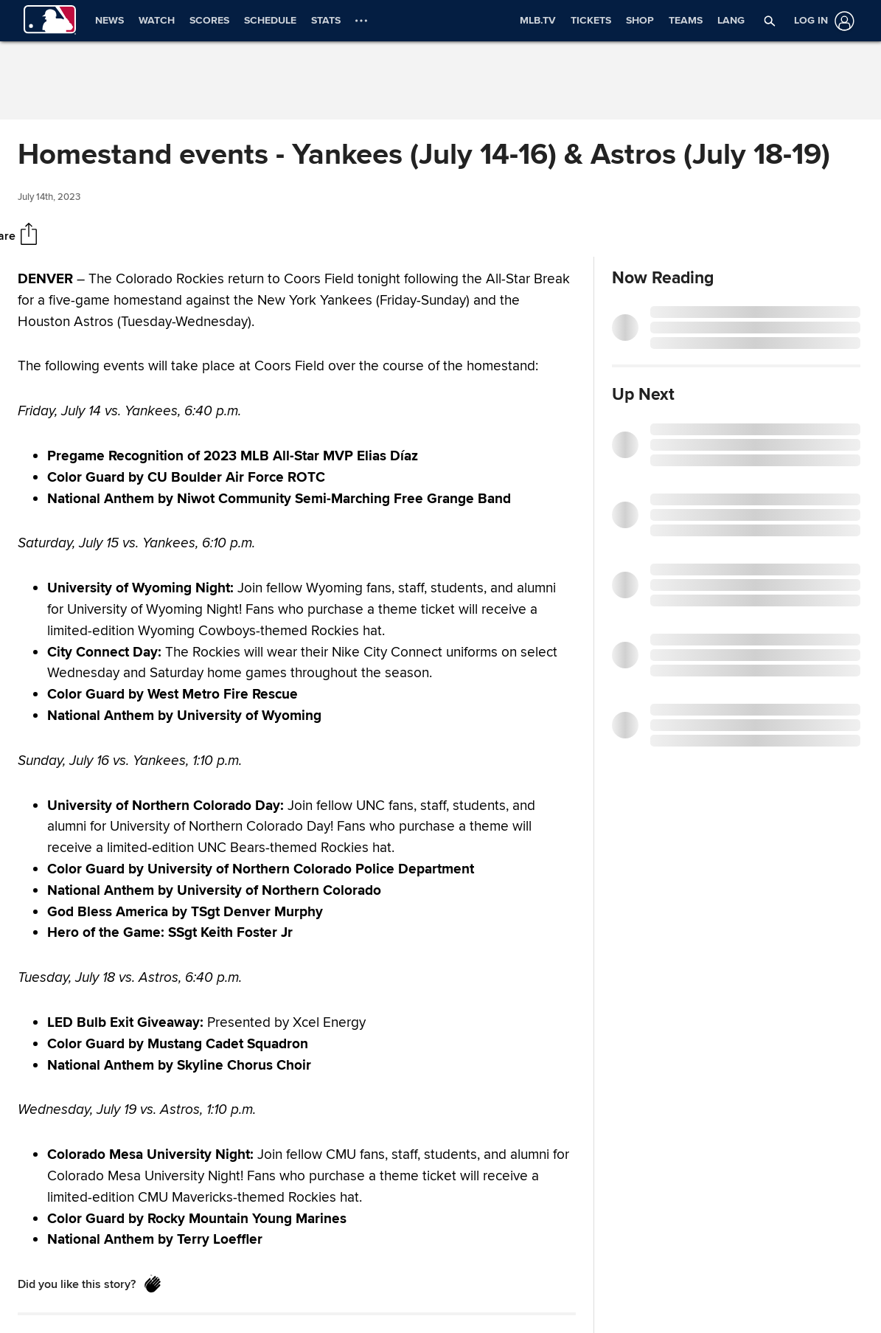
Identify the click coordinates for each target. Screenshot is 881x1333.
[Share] (29, 235)
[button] (769, 20)
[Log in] (821, 21)
